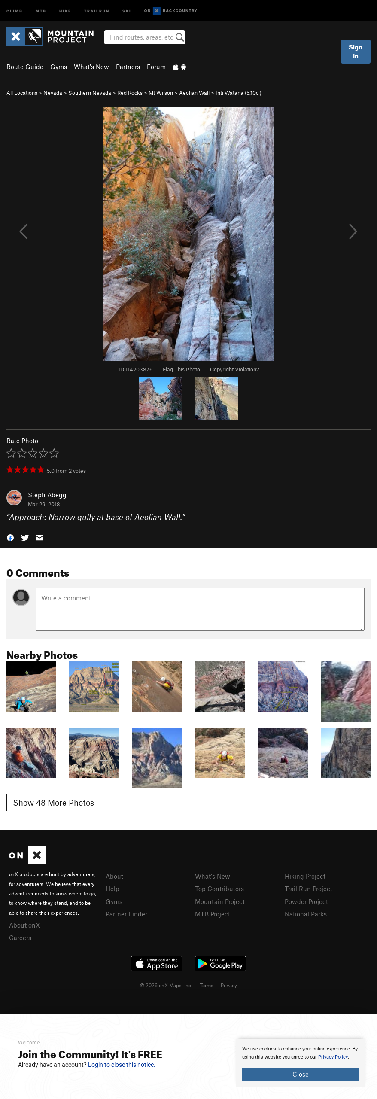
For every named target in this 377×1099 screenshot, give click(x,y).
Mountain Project (220, 901)
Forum (156, 66)
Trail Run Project (308, 888)
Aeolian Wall (194, 92)
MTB (41, 10)
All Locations (21, 92)
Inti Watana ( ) (238, 92)
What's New (91, 66)
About (114, 876)
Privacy (229, 985)
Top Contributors (219, 888)
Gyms (58, 66)
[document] (300, 1063)
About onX (24, 925)
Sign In (355, 51)
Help (112, 888)
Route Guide (24, 66)
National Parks (306, 914)
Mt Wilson (161, 92)
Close (300, 1074)
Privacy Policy (333, 1057)
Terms (206, 985)
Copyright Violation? (234, 369)
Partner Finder (126, 914)
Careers (20, 937)
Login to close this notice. (121, 1064)
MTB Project (212, 914)
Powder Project (306, 901)
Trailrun (96, 10)
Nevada (52, 92)
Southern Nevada (89, 92)
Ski (126, 10)
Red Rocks (130, 92)
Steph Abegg (47, 495)
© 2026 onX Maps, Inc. (166, 985)
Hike (65, 10)
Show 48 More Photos (53, 802)
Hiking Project (305, 876)
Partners (128, 66)
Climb (14, 10)
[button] (10, 537)
